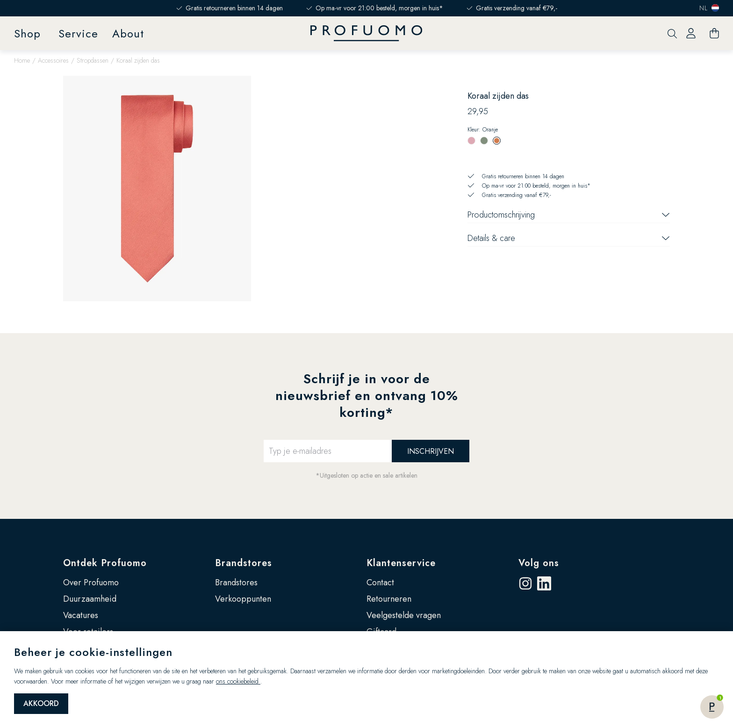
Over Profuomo (91, 582)
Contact (380, 582)
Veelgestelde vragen (403, 615)
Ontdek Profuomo (105, 563)
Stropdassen (92, 60)
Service (78, 33)
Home (22, 60)
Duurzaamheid (89, 599)
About (128, 33)
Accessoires (53, 60)
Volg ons (538, 563)
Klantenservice (401, 563)
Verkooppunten (243, 599)
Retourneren (388, 599)
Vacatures (80, 615)
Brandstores (243, 563)
